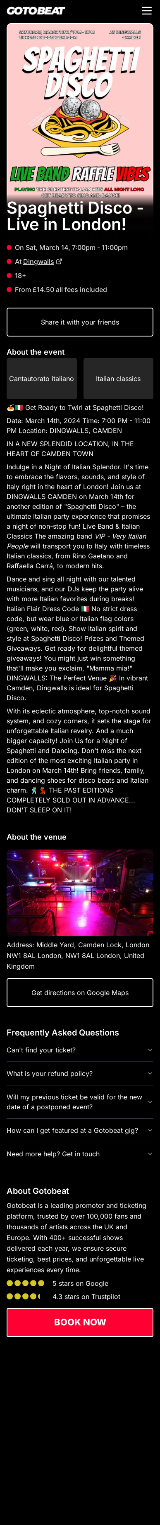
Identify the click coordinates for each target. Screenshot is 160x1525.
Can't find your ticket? (80, 1050)
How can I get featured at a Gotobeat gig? (80, 1130)
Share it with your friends (80, 322)
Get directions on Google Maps (80, 992)
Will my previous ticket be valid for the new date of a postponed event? (80, 1102)
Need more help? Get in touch (80, 1154)
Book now (80, 1322)
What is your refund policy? (80, 1073)
